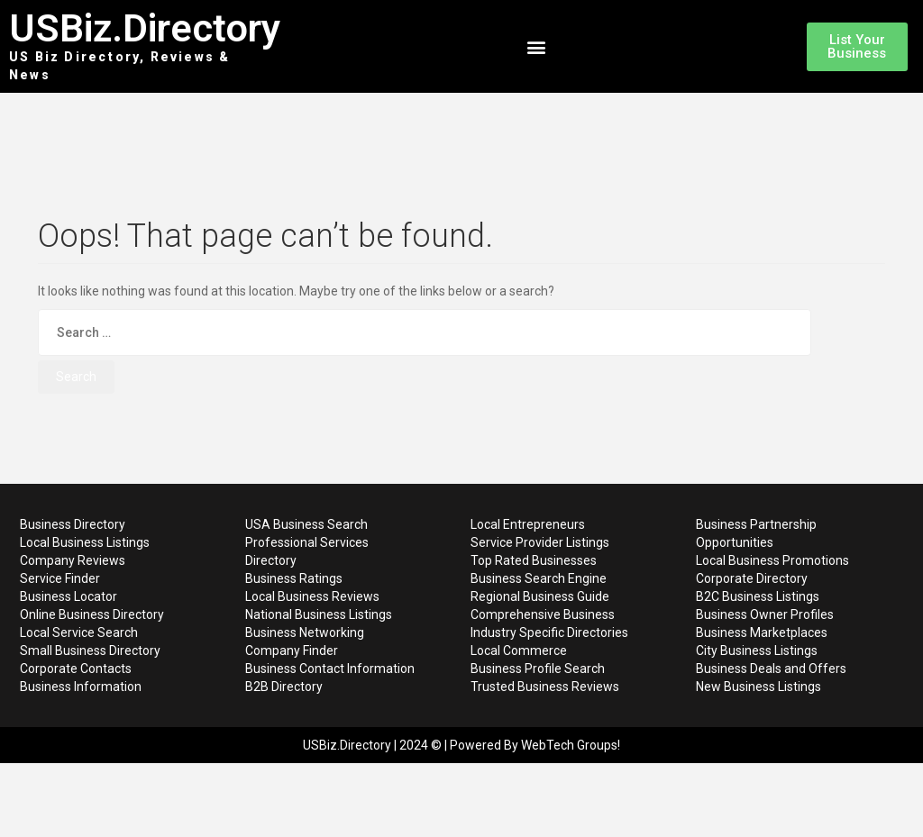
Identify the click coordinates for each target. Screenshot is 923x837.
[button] (536, 46)
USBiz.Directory (144, 27)
